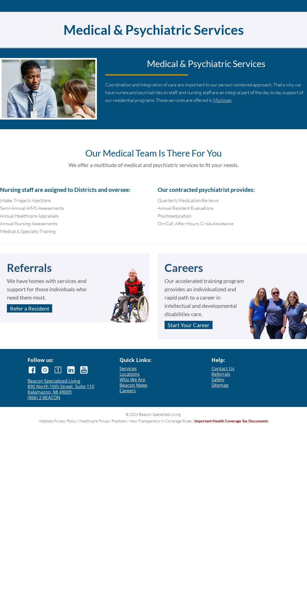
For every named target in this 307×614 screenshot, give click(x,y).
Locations (130, 374)
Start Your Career (189, 325)
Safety (217, 380)
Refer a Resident (29, 308)
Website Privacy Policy (57, 421)
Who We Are (132, 380)
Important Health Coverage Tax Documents (231, 421)
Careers (128, 391)
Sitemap (220, 385)
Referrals (220, 374)
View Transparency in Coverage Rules (160, 421)
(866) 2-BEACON (44, 398)
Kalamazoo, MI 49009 (50, 392)
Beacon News (133, 385)
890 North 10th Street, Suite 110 (61, 386)
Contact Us (222, 369)
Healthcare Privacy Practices (102, 421)
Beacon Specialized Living (54, 381)
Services (128, 369)
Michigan (222, 100)
